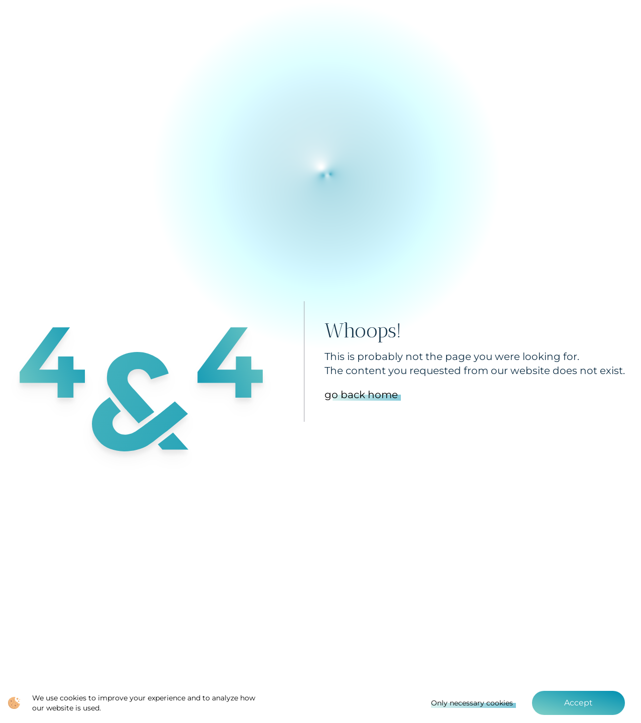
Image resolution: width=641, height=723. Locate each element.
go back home (361, 395)
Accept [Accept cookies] (578, 702)
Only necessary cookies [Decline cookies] (472, 702)
